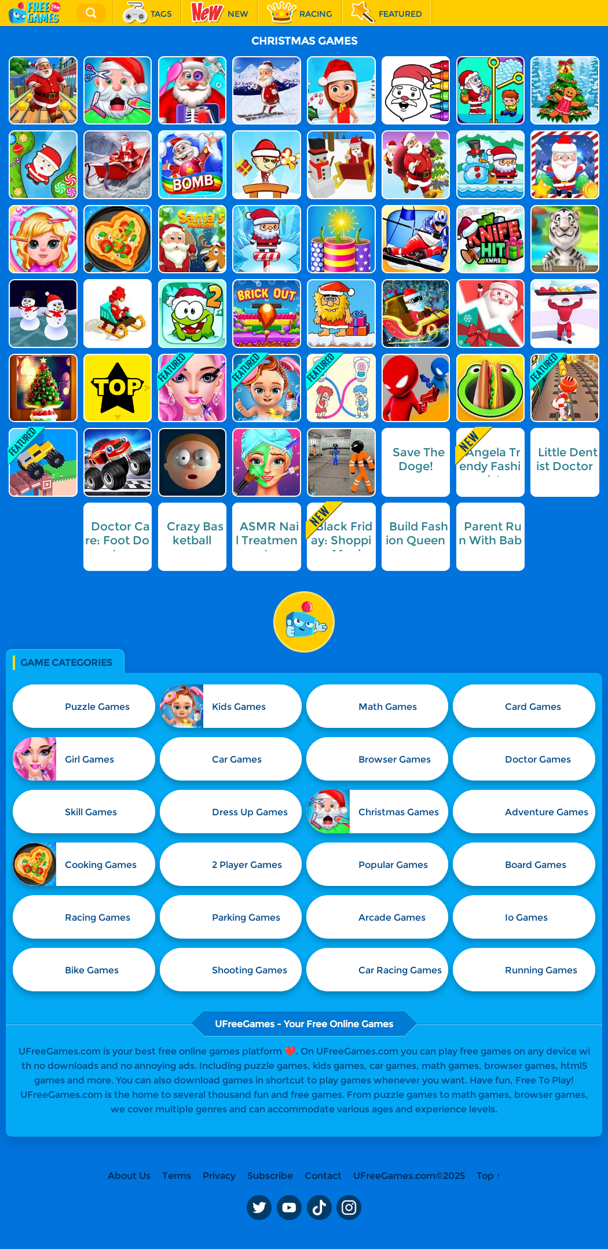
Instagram (349, 1207)
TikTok (319, 1207)
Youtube (289, 1207)
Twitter (259, 1207)
